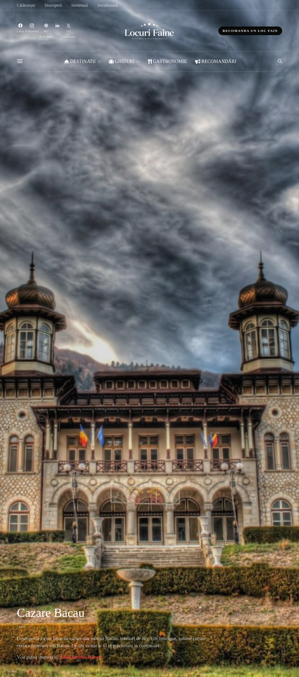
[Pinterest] (46, 30)
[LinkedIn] (57, 30)
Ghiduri (121, 61)
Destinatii (80, 61)
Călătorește (26, 5)
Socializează (107, 5)
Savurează (79, 5)
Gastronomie (167, 61)
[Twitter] (68, 30)
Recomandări (215, 61)
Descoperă (53, 5)
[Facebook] (20, 30)
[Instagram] (32, 30)
